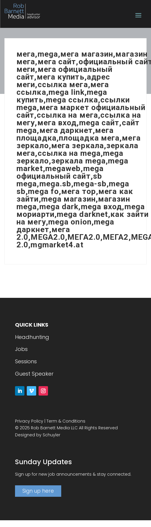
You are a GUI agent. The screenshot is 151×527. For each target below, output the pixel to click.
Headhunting (32, 337)
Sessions (26, 361)
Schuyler (51, 435)
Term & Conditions (66, 421)
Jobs (21, 349)
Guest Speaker (34, 373)
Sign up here (38, 490)
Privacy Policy (29, 421)
